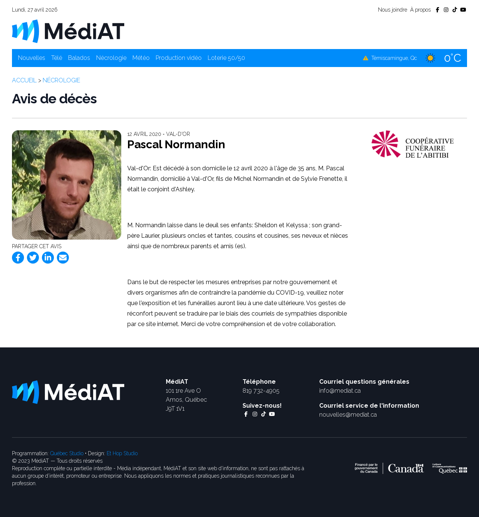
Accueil (24, 80)
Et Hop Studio (122, 453)
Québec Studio (66, 453)
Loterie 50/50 (226, 57)
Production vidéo (179, 57)
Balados (79, 57)
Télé (56, 57)
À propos (420, 10)
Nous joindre (392, 10)
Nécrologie (111, 57)
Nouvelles (31, 57)
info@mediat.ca (340, 390)
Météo (141, 57)
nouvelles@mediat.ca (348, 414)
